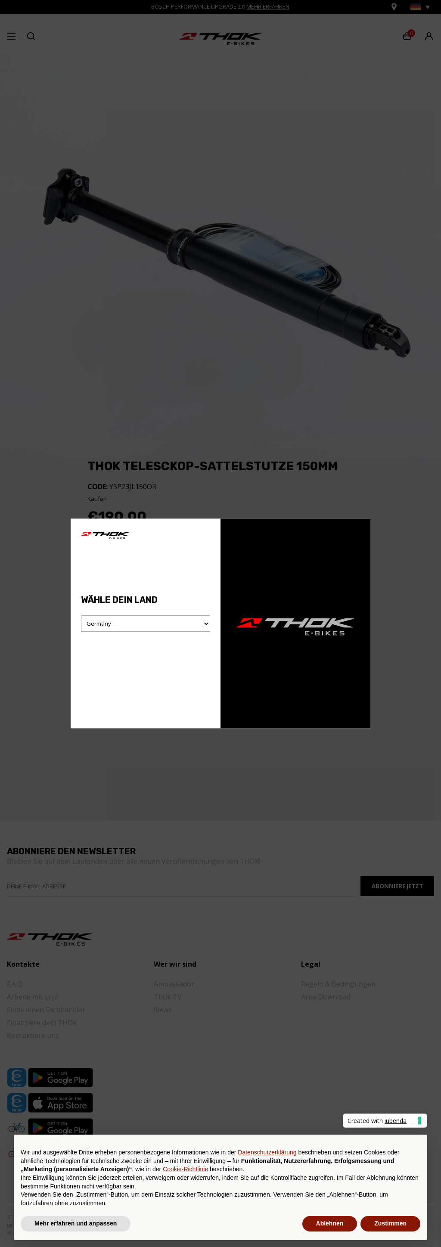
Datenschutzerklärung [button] (267, 1152)
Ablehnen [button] (330, 1223)
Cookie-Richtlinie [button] (185, 1169)
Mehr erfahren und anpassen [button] (75, 1223)
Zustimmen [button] (390, 1223)
